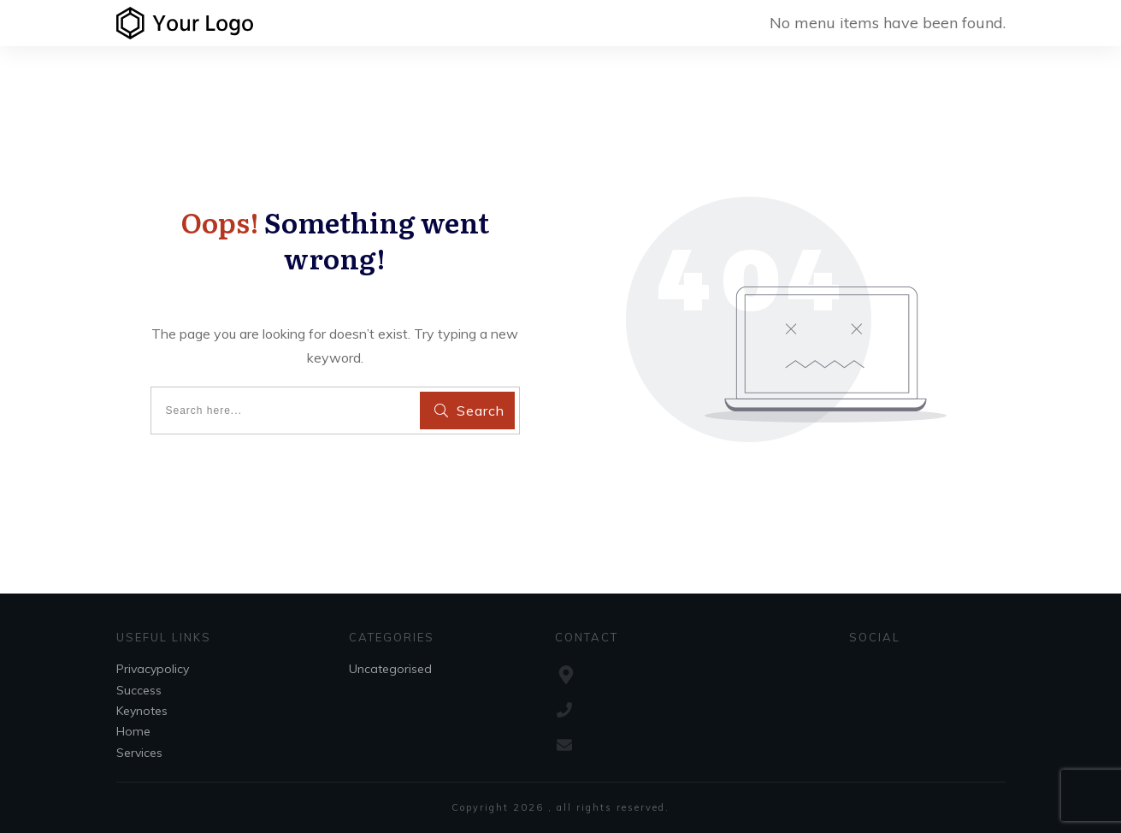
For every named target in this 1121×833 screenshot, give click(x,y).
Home (133, 731)
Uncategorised (390, 668)
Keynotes (142, 710)
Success (139, 690)
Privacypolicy (152, 668)
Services (139, 752)
